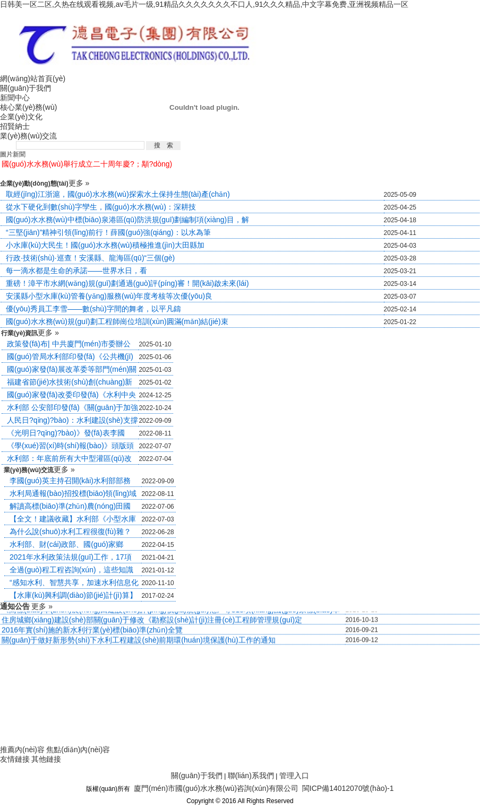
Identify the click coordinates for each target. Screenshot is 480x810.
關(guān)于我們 (196, 775)
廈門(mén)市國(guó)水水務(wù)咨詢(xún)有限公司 (216, 788)
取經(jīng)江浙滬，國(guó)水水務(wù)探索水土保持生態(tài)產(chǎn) (118, 194)
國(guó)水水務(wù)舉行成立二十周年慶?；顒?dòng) (87, 164)
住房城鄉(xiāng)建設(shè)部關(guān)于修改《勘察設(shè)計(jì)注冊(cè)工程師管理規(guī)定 (152, 621)
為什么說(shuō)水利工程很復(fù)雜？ (70, 531)
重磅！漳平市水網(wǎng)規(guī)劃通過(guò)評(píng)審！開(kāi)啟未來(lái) (127, 283)
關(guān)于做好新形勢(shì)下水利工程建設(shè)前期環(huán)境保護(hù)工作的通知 (139, 641)
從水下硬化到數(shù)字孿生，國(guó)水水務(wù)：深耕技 (101, 207)
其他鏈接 (46, 759)
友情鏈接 (15, 759)
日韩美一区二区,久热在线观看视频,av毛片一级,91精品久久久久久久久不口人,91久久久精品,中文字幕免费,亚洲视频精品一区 (204, 4)
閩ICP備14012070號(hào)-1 (348, 788)
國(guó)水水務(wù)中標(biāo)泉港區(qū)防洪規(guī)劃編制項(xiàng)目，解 (127, 219)
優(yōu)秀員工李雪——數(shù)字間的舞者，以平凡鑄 (93, 308)
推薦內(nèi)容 (22, 749)
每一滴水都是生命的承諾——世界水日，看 (76, 270)
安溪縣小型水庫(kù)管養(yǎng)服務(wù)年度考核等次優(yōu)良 (109, 296)
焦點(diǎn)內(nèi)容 (78, 749)
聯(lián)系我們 (251, 775)
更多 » (79, 183)
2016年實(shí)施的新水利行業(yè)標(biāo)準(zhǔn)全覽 (92, 631)
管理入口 (294, 775)
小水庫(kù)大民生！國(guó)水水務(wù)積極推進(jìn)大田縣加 (105, 245)
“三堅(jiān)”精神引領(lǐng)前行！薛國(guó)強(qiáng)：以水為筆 (108, 232)
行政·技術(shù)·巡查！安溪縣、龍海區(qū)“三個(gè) (90, 258)
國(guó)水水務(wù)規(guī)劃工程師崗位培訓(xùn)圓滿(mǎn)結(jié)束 (117, 321)
